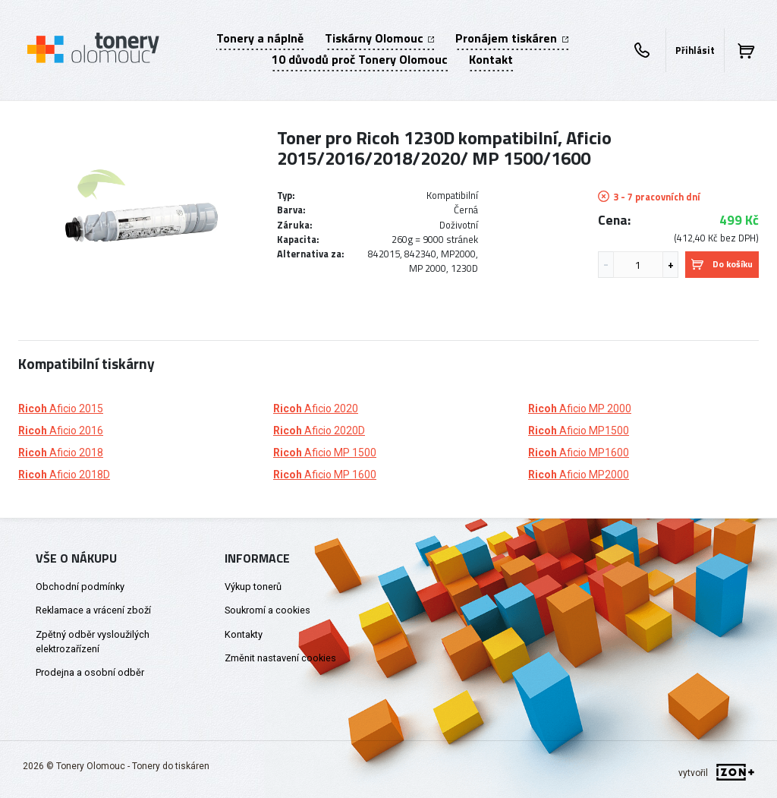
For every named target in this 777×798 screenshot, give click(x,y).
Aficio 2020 (315, 408)
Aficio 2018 (60, 452)
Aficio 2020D (319, 430)
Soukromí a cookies (267, 610)
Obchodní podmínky (80, 586)
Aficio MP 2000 (579, 408)
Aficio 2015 (60, 408)
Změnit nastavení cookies (280, 658)
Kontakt (491, 59)
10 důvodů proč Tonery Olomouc (360, 59)
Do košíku (722, 264)
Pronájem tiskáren (511, 38)
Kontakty (244, 634)
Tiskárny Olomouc (379, 38)
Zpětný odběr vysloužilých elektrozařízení (92, 641)
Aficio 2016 (60, 430)
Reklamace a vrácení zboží (93, 610)
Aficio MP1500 (578, 430)
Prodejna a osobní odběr (90, 672)
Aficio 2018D (64, 474)
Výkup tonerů (253, 586)
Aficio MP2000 (578, 474)
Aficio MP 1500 (324, 452)
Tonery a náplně (260, 38)
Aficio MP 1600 (324, 474)
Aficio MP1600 (578, 452)
